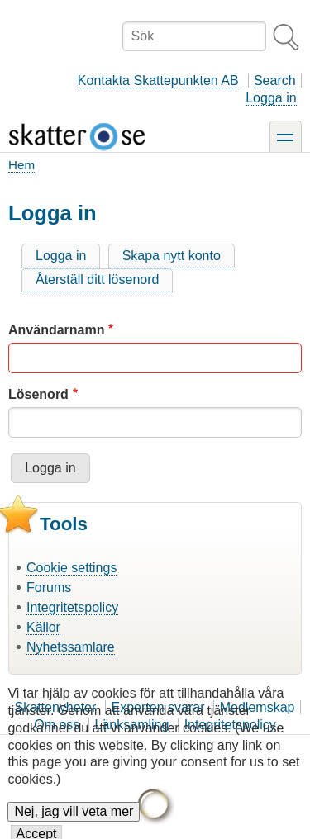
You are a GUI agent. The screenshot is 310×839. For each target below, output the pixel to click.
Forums (48, 588)
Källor (43, 627)
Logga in (271, 98)
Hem (21, 165)
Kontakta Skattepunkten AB (158, 80)
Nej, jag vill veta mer (73, 822)
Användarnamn (56, 330)
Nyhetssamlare (70, 647)
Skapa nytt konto (171, 256)
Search (275, 80)
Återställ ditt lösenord (97, 280)
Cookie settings (71, 568)
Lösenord (38, 394)
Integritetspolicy (72, 607)
